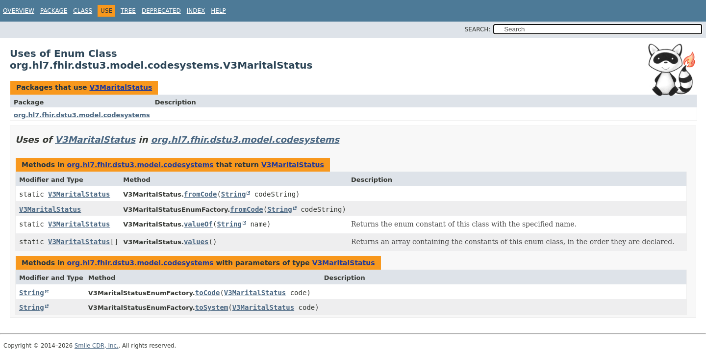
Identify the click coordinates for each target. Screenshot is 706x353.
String (233, 194)
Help (218, 10)
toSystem (211, 307)
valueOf (198, 224)
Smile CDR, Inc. (97, 345)
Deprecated (161, 10)
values (196, 242)
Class (82, 10)
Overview (18, 10)
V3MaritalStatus (120, 87)
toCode (207, 293)
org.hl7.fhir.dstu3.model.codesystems (82, 115)
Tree (128, 10)
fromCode (200, 194)
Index (196, 10)
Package (53, 10)
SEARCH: (478, 29)
